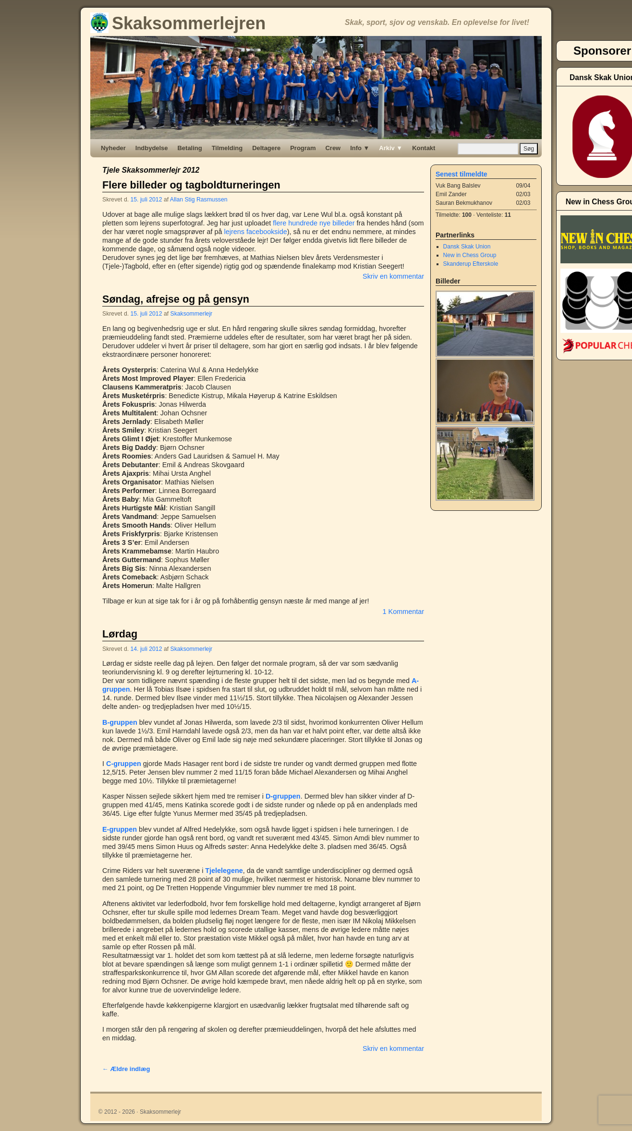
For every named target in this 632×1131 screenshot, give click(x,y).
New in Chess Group (470, 255)
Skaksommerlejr (191, 313)
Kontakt (423, 148)
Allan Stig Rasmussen (199, 199)
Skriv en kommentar (393, 276)
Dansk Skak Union (467, 246)
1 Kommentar (403, 611)
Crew (333, 148)
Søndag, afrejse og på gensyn (175, 299)
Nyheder (113, 148)
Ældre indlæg (126, 1068)
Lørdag (119, 634)
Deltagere (266, 148)
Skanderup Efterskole (470, 263)
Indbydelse (151, 148)
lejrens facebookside (255, 232)
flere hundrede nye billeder (313, 223)
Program (303, 148)
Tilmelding (227, 148)
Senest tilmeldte (461, 174)
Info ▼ (359, 148)
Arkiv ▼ (390, 148)
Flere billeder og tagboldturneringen (191, 185)
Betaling (190, 148)
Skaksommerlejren (178, 23)
